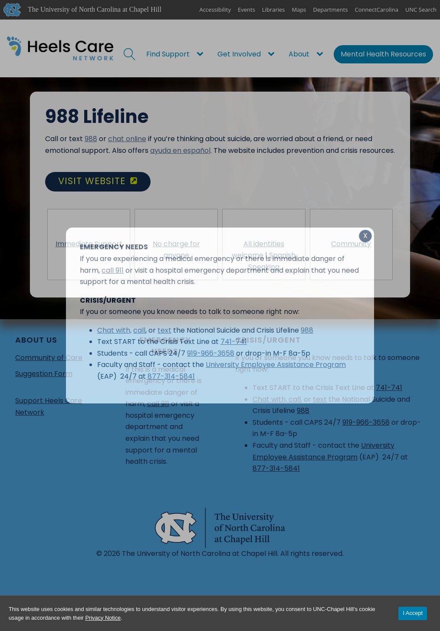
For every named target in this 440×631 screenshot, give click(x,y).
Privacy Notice (103, 617)
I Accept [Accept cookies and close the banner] (413, 613)
